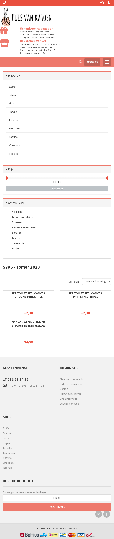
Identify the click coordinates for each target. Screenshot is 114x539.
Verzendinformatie (69, 403)
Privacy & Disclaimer (70, 394)
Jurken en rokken (19, 217)
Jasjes (12, 249)
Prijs (10, 169)
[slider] (6, 178)
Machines (13, 137)
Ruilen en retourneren (71, 384)
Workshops (14, 145)
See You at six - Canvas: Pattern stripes (85, 295)
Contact (64, 389)
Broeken (14, 222)
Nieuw (12, 103)
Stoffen (12, 86)
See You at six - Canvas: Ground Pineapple (28, 295)
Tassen (13, 238)
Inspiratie (13, 153)
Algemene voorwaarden (72, 379)
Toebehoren (15, 120)
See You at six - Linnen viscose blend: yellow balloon (28, 325)
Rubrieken (14, 76)
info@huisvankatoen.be (23, 385)
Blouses (14, 233)
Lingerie (13, 111)
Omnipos (72, 528)
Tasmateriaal (15, 128)
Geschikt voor (16, 203)
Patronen (13, 95)
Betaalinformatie (68, 398)
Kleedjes (14, 212)
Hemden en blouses (21, 228)
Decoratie (15, 243)
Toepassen (57, 188)
